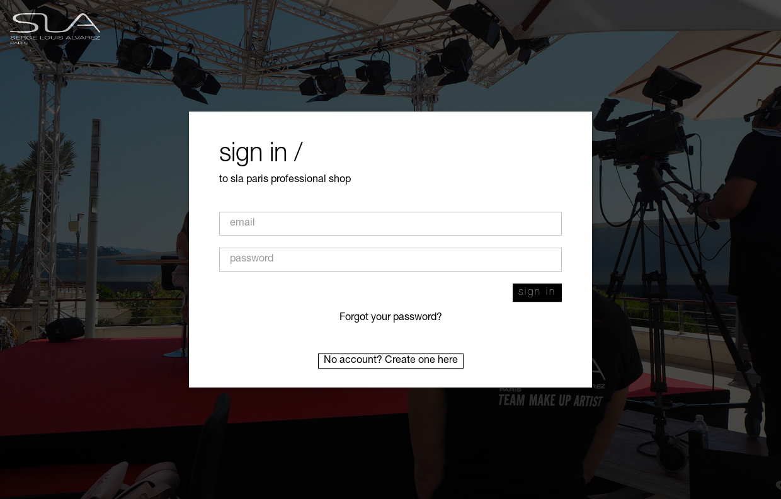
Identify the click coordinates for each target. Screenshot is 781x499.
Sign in (537, 293)
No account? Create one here (391, 361)
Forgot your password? (390, 318)
